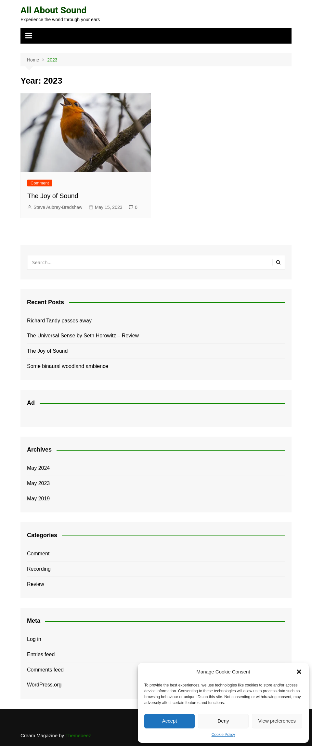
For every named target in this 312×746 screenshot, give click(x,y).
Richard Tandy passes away (59, 320)
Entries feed (41, 654)
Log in (34, 639)
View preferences (277, 721)
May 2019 (38, 498)
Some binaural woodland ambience (67, 366)
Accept (169, 721)
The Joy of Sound (52, 195)
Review (35, 584)
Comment (40, 183)
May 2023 (38, 483)
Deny (223, 721)
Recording (39, 569)
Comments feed (45, 669)
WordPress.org (44, 684)
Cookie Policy (223, 734)
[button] (299, 672)
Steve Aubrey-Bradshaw (57, 207)
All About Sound (53, 10)
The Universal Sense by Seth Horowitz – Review (83, 335)
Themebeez (78, 735)
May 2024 (38, 468)
